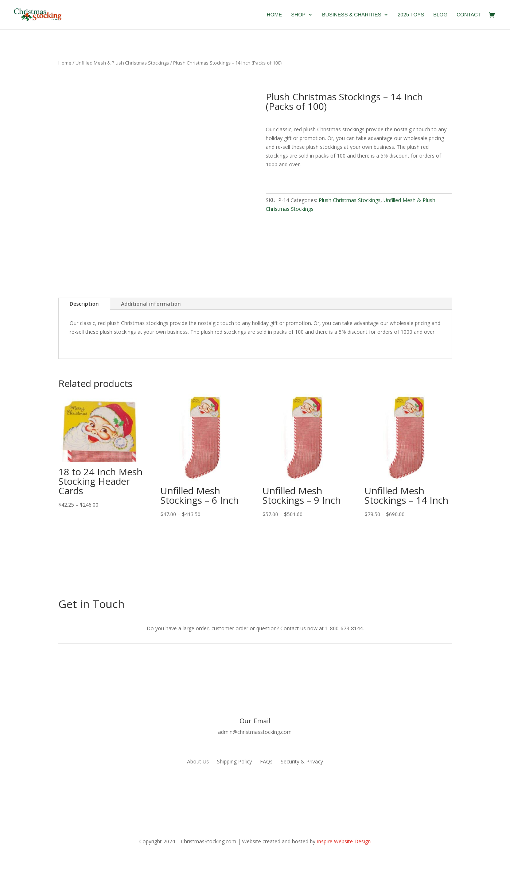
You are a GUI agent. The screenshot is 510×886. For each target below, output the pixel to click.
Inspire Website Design (344, 841)
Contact (468, 15)
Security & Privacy (302, 762)
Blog (440, 15)
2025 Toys (411, 15)
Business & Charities (351, 15)
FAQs (266, 762)
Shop (298, 15)
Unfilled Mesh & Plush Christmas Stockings (122, 62)
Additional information (151, 303)
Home (274, 15)
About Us (198, 762)
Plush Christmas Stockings (350, 200)
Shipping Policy (234, 762)
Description (84, 303)
